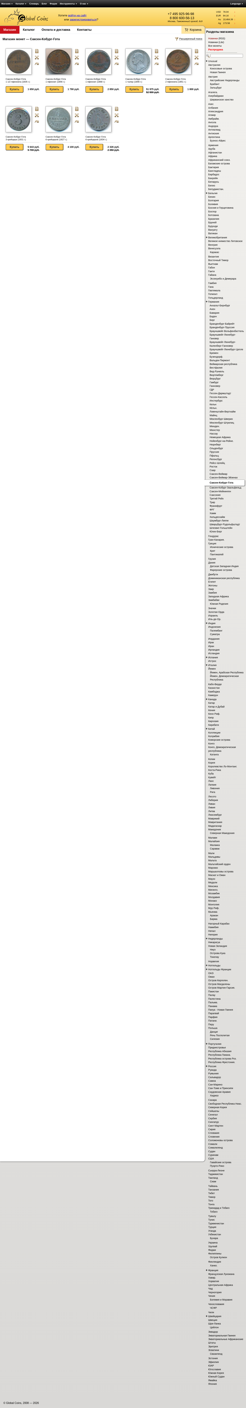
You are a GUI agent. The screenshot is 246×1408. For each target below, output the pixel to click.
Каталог (21, 3)
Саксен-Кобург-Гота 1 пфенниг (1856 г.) (56, 80)
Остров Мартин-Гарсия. (221, 987)
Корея (211, 762)
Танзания (213, 1189)
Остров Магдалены (219, 984)
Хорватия (213, 1281)
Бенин (211, 196)
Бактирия (213, 167)
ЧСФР (213, 1308)
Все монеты (215, 45)
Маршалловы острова (220, 871)
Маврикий (214, 818)
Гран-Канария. (216, 539)
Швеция (212, 1320)
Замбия (212, 592)
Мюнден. (215, 426)
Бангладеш (214, 170)
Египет (212, 581)
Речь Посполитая (219, 1035)
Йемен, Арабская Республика (226, 672)
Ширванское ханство (222, 99)
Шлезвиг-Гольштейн (221, 528)
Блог (44, 3)
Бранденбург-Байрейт (222, 323)
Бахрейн (213, 178)
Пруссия (214, 452)
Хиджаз (214, 1095)
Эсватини (213, 1350)
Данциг (214, 1031)
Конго (211, 743)
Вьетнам (213, 264)
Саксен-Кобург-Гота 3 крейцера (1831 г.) (16, 138)
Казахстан (214, 687)
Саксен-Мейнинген (220, 491)
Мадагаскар (215, 826)
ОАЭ (210, 973)
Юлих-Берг (216, 531)
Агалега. (213, 92)
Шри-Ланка (214, 1323)
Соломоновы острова (220, 1140)
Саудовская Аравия (219, 1092)
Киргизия (213, 721)
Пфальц (214, 455)
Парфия (212, 1017)
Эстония (213, 1358)
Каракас (214, 252)
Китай (211, 728)
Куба (211, 773)
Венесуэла (214, 248)
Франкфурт (216, 506)
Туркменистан (216, 1223)
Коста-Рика (214, 770)
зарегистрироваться (83, 19)
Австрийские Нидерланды (225, 80)
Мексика (213, 886)
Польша (212, 1028)
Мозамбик (214, 893)
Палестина (214, 998)
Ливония (215, 788)
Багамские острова (219, 163)
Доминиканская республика (224, 578)
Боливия (213, 204)
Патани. (212, 1020)
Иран (211, 646)
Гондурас (213, 536)
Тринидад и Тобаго (219, 1208)
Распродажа (215, 49)
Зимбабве (214, 600)
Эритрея (213, 1346)
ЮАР (211, 1365)
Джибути (213, 574)
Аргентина (214, 137)
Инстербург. (216, 400)
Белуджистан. (216, 189)
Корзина (195, 29)
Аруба (211, 148)
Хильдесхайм (217, 517)
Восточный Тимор (218, 260)
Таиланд (213, 1177)
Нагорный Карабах (218, 923)
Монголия (213, 904)
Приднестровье (217, 1047)
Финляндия (214, 1261)
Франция (213, 1270)
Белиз (211, 185)
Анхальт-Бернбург (220, 305)
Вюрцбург (215, 378)
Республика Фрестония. (221, 1062)
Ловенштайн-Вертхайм (223, 411)
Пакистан (213, 991)
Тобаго (213, 1211)
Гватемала (214, 290)
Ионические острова (221, 547)
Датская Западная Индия (224, 566)
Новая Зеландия (217, 946)
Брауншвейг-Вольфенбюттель (227, 331)
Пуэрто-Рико (217, 1166)
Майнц (213, 415)
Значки (212, 608)
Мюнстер (215, 430)
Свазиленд (216, 1353)
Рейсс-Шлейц (217, 463)
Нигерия (213, 934)
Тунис (211, 1219)
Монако (212, 900)
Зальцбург (216, 87)
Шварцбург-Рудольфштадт (225, 524)
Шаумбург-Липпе (219, 520)
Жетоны (212, 585)
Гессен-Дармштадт (220, 393)
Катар (211, 703)
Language (236, 3)
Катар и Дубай (216, 706)
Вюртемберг (216, 375)
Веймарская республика (223, 364)
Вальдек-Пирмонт (220, 360)
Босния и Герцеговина (220, 207)
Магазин (7, 3)
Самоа (212, 1080)
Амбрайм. (213, 118)
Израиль (213, 615)
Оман (211, 976)
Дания (211, 562)
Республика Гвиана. (219, 1054)
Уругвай (212, 1246)
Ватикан (212, 233)
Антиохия (213, 133)
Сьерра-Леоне (216, 1170)
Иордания (214, 638)
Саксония (215, 495)
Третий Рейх (217, 498)
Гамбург (214, 382)
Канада (212, 699)
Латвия (212, 784)
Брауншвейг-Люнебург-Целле (226, 349)
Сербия (212, 1118)
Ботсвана (213, 215)
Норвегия (213, 961)
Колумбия (213, 736)
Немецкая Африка (220, 437)
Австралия (214, 65)
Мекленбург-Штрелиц (222, 422)
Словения (214, 1136)
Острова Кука (217, 953)
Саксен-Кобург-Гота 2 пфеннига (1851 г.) (175, 80)
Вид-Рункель (217, 371)
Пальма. (213, 1002)
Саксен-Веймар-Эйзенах (224, 477)
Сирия (211, 1129)
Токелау (214, 957)
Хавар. (212, 1277)
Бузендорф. (216, 356)
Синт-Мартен (215, 1125)
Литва (211, 811)
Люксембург (215, 814)
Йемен (212, 668)
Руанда (212, 1070)
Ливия (211, 807)
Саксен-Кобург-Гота (221, 482)
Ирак (211, 642)
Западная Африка (218, 596)
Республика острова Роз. (222, 1058)
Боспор (212, 211)
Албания (213, 107)
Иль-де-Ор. (214, 619)
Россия (212, 1066)
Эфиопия (213, 1362)
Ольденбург (216, 448)
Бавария (214, 312)
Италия (212, 665)
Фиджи (212, 1250)
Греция (212, 543)
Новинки (213, 38)
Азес (211, 104)
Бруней (212, 222)
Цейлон (214, 1327)
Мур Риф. (213, 908)
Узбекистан (214, 1234)
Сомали (212, 1144)
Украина (212, 1242)
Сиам (213, 1181)
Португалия (214, 1044)
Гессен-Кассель (218, 397)
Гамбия (212, 283)
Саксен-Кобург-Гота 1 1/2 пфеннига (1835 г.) (18, 80)
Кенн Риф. (214, 713)
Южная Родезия (219, 603)
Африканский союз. (219, 160)
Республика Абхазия (219, 1051)
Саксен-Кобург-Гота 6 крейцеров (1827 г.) (56, 138)
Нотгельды (214, 965)
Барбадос (213, 174)
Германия (213, 301)
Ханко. (213, 1265)
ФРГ (212, 509)
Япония (212, 1384)
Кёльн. (213, 408)
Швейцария (214, 1316)
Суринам (213, 1155)
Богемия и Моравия (221, 1299)
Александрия (215, 111)
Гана (211, 286)
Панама (212, 1006)
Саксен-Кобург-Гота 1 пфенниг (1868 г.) (95, 80)
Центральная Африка (220, 1285)
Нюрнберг (215, 444)
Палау (211, 995)
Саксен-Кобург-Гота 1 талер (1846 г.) (135, 80)
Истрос (212, 661)
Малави (212, 837)
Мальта (212, 860)
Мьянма (212, 911)
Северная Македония (222, 833)
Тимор (211, 1197)
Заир (211, 589)
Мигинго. (213, 889)
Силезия (215, 1039)
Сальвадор (214, 1077)
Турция (212, 1227)
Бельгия (212, 193)
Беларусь (213, 181)
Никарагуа (214, 942)
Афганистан (215, 152)
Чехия (211, 1296)
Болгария (213, 200)
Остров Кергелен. (218, 980)
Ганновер (215, 386)
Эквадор (213, 1331)
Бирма (213, 919)
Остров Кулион (218, 1257)
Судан (211, 1151)
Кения (211, 710)
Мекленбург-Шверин (221, 419)
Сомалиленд (215, 1147)
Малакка (215, 845)
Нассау (214, 433)
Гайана (212, 275)
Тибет (211, 1193)
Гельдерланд (215, 297)
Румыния (213, 1073)
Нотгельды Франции (219, 969)
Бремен (214, 353)
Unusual (212, 61)
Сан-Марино (215, 1084)
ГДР (212, 389)
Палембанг (216, 630)
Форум (53, 3)
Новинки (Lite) (216, 42)
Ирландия (214, 649)
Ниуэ (213, 949)
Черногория (215, 1292)
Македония (214, 829)
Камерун (213, 695)
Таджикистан (215, 1174)
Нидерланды (215, 938)
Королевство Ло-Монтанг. (222, 766)
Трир (212, 502)
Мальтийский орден (219, 864)
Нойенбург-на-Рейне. (222, 441)
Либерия (213, 800)
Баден (213, 316)
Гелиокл (212, 294)
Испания (213, 657)
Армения (213, 145)
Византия (213, 256)
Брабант (215, 84)
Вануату (212, 229)
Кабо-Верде (215, 684)
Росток (213, 466)
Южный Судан (216, 1376)
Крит (212, 550)
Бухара (214, 1238)
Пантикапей (216, 554)
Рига (212, 792)
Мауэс (211, 879)
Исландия (214, 653)
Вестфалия (216, 367)
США (211, 1158)
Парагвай (213, 1013)
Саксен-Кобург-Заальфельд (225, 487)
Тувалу (212, 1216)
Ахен (212, 309)
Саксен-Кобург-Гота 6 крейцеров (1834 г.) (96, 138)
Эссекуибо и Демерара (223, 278)
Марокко (213, 867)
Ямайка (212, 1380)
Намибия (213, 927)
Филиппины (214, 1253)
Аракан (214, 915)
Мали (211, 853)
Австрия (212, 76)
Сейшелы (213, 1111)
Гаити (211, 271)
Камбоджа (214, 691)
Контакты (84, 29)
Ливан (211, 803)
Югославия (214, 1369)
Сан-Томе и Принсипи (220, 1088)
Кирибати (213, 725)
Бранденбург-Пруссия (222, 327)
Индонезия (214, 626)
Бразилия (213, 218)
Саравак (215, 848)
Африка (212, 156)
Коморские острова (219, 739)
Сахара (212, 1100)
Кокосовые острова (221, 68)
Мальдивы (214, 856)
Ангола (212, 122)
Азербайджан (215, 95)
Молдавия (214, 897)
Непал (211, 931)
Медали (212, 882)
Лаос (211, 781)
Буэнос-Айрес (218, 140)
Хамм (213, 513)
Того (210, 1200)
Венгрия (212, 244)
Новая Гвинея (218, 72)
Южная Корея (216, 1373)
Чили (211, 1312)
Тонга (211, 1204)
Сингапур (213, 1122)
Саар (212, 470)
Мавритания (215, 822)
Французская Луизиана (221, 1274)
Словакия (213, 1133)
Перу (211, 1024)
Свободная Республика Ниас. (225, 1103)
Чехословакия (216, 1304)
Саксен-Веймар (218, 474)
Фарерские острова (221, 570)
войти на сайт (77, 15)
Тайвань (213, 1186)
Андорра (213, 126)
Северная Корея (217, 1107)
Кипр (211, 717)
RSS (221, 38)
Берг (212, 320)
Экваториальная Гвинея (221, 1335)
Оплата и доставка (56, 29)
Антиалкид (214, 129)
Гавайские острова (220, 1162)
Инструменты (68, 3)
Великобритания (217, 237)
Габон (211, 267)
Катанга (214, 754)
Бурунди (213, 226)
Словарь (34, 3)
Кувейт (212, 777)
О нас (84, 3)
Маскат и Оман (217, 875)
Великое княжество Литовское (225, 241)
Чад (210, 1288)
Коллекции (214, 732)
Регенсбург (216, 459)
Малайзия (214, 841)
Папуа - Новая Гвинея (220, 1009)
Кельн (213, 404)
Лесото (212, 796)
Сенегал (213, 1114)
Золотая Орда (216, 612)
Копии (211, 759)
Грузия (212, 558)
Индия (211, 623)
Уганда (212, 1230)
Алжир (212, 115)
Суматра (215, 634)
